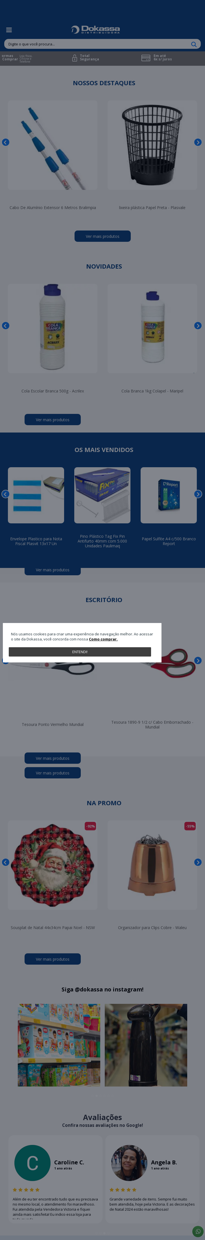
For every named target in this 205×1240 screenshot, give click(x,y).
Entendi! (80, 651)
